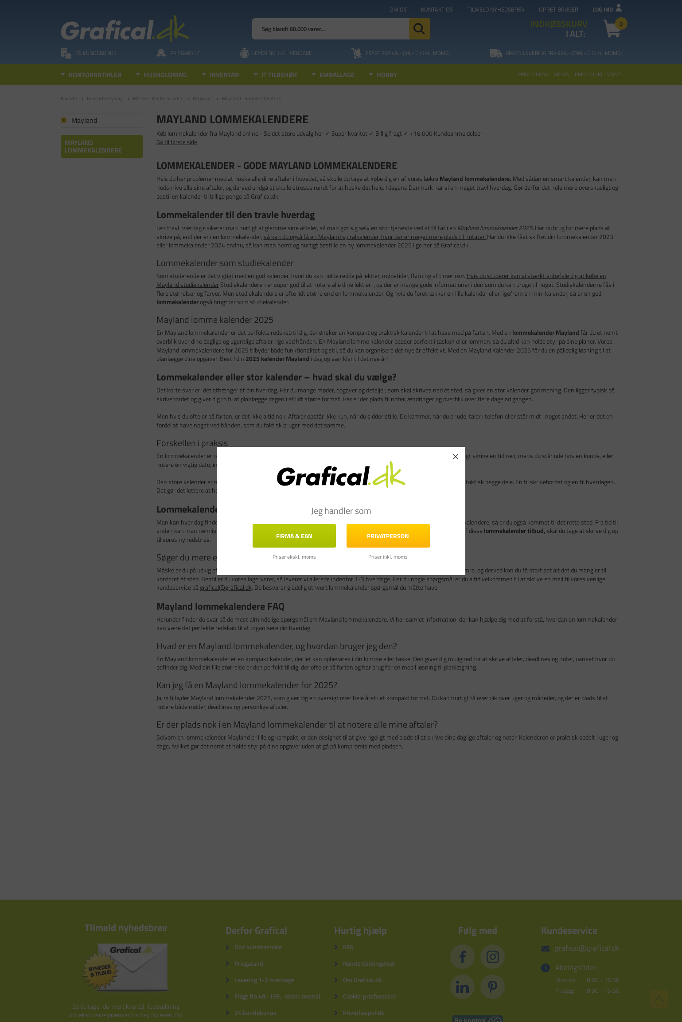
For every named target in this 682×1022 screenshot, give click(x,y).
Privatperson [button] (388, 535)
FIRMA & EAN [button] (294, 535)
